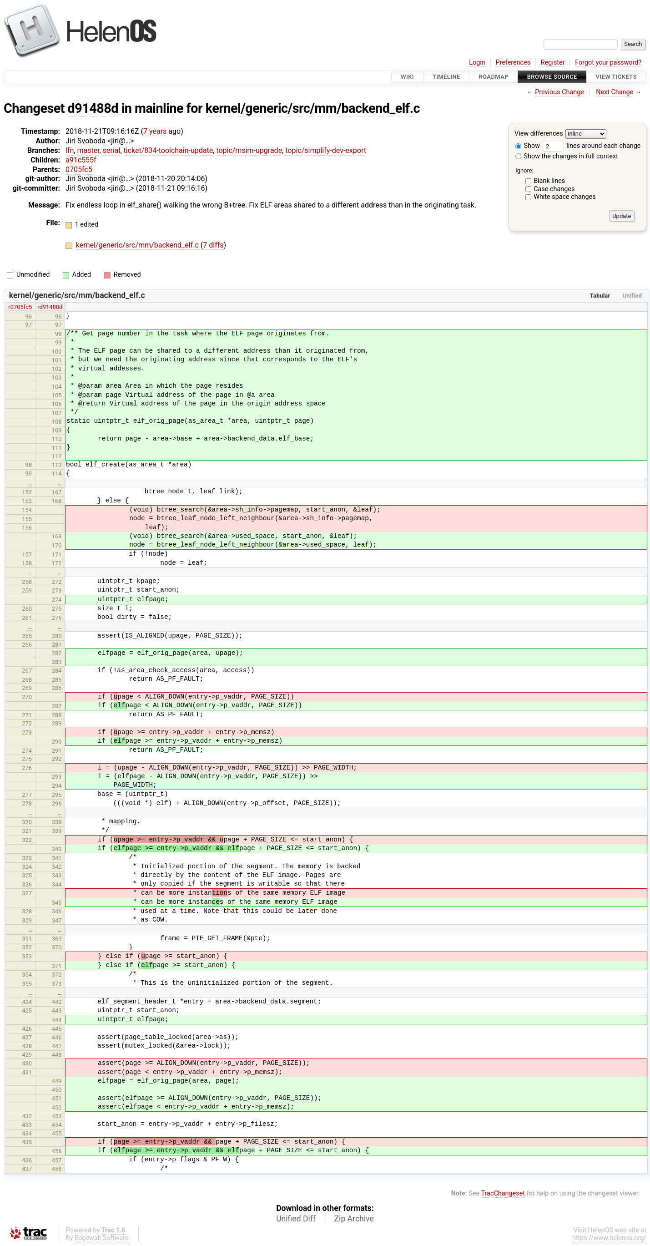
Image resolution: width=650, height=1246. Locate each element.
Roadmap (494, 76)
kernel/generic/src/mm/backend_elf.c (313, 108)
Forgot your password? (608, 62)
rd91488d (49, 307)
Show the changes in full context (566, 156)
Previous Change (559, 92)
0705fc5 (79, 169)
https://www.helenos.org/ (609, 1238)
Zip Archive (354, 1218)
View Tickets (616, 76)
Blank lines (549, 181)
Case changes (554, 189)
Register (553, 62)
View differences (538, 134)
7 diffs (213, 245)
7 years (154, 131)
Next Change (614, 92)
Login (477, 62)
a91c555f (81, 160)
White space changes (565, 197)
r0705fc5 (20, 307)
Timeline (446, 76)
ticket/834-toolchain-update (168, 150)
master (88, 150)
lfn (70, 150)
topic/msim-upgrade (249, 150)
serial (112, 150)
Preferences (512, 62)
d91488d (93, 108)
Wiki (407, 76)
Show (527, 146)
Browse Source (552, 76)
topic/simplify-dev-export (325, 150)
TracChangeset (503, 1193)
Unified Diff (296, 1218)
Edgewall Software (102, 1238)
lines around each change (592, 146)
